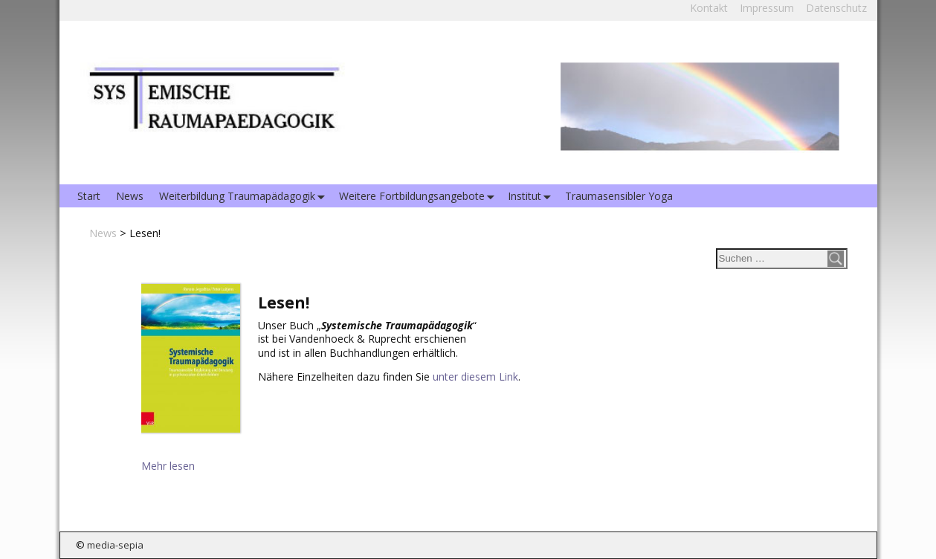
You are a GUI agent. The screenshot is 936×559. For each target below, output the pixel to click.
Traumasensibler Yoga (619, 196)
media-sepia (115, 545)
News (129, 196)
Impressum (767, 8)
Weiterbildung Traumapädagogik (245, 195)
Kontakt (709, 8)
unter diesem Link (475, 376)
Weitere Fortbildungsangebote (419, 195)
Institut (532, 195)
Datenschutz (836, 8)
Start (88, 196)
